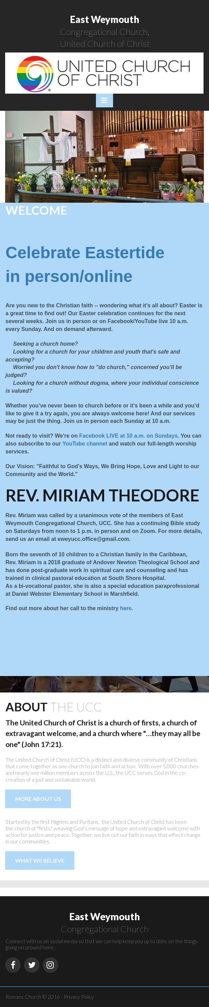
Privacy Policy (79, 997)
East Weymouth (104, 19)
